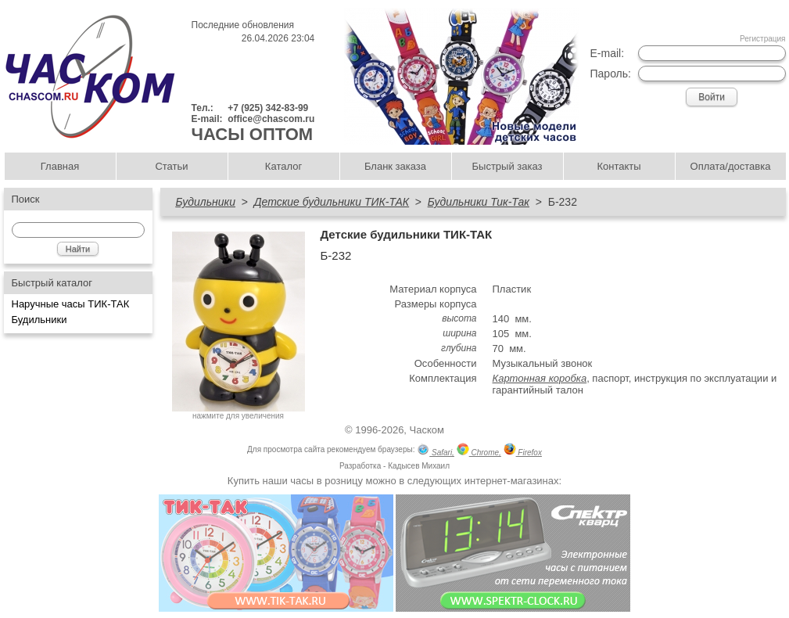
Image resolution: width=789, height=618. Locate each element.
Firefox (523, 451)
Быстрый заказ (507, 166)
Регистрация (762, 38)
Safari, (435, 451)
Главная (60, 166)
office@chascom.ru (271, 118)
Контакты (618, 166)
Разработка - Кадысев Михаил (394, 466)
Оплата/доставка (730, 166)
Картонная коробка (540, 378)
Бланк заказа (395, 166)
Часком (427, 430)
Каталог (283, 166)
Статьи (171, 166)
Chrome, (479, 451)
